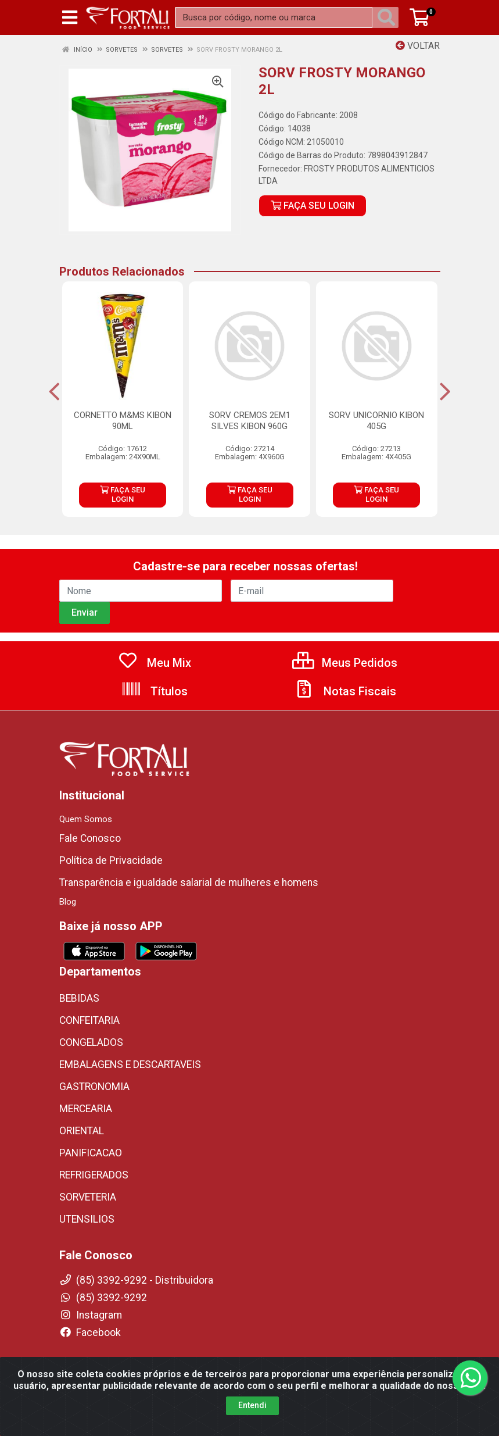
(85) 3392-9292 (103, 1297)
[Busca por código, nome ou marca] (273, 17)
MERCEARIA (85, 1108)
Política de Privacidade (111, 860)
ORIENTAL (81, 1131)
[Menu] (69, 17)
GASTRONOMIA (94, 1086)
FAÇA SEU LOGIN (312, 205)
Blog (67, 901)
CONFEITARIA (89, 1020)
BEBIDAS (79, 998)
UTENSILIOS (86, 1219)
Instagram (90, 1315)
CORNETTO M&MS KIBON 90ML (122, 420)
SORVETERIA (87, 1197)
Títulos (154, 691)
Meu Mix (154, 663)
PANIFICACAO (90, 1153)
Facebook (90, 1332)
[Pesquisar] (388, 17)
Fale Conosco (90, 838)
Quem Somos (85, 819)
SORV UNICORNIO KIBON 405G (376, 420)
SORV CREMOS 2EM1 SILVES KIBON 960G (249, 420)
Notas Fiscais (345, 691)
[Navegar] (54, 391)
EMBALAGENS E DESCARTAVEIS (130, 1064)
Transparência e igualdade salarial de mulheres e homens (188, 882)
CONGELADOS (91, 1042)
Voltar (418, 45)
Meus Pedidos (344, 663)
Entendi (252, 1410)
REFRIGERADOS (93, 1175)
